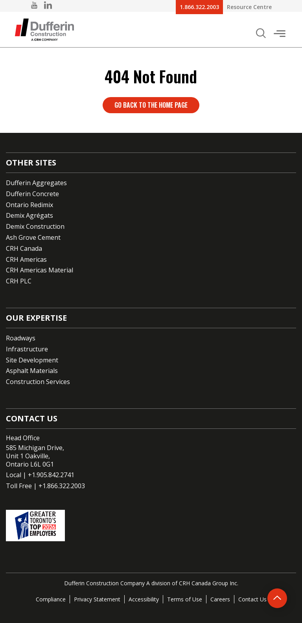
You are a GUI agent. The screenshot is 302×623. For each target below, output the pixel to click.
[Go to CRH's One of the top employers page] (151, 525)
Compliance (51, 599)
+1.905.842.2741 (51, 474)
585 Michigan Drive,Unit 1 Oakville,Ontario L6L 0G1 (35, 456)
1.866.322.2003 (199, 7)
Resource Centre (249, 7)
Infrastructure (27, 349)
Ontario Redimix (29, 204)
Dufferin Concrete (32, 193)
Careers (220, 599)
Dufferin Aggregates (36, 182)
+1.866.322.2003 (62, 485)
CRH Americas (26, 259)
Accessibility (144, 599)
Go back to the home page (151, 105)
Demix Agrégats (29, 215)
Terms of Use (184, 599)
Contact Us (252, 599)
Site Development (32, 360)
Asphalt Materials (32, 370)
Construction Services (38, 381)
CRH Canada (24, 248)
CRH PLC (18, 281)
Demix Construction (35, 226)
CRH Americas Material (39, 270)
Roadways (20, 338)
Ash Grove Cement (33, 237)
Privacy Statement (97, 599)
